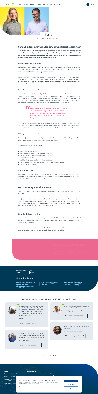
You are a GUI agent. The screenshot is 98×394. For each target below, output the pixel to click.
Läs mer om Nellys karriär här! (73, 336)
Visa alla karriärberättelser (48, 355)
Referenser (32, 4)
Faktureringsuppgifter (32, 371)
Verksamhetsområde (21, 270)
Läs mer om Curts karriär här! (28, 323)
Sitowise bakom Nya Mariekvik (10, 374)
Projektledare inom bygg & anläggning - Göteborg (73, 283)
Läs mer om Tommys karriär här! (29, 345)
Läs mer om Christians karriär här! (75, 316)
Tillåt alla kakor (71, 381)
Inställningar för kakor (71, 388)
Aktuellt (19, 4)
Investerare (52, 4)
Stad (30, 270)
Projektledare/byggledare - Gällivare (49, 283)
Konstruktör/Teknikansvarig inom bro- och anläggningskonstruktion (25, 284)
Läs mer (21, 387)
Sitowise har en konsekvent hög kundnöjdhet (13, 376)
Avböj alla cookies (71, 384)
